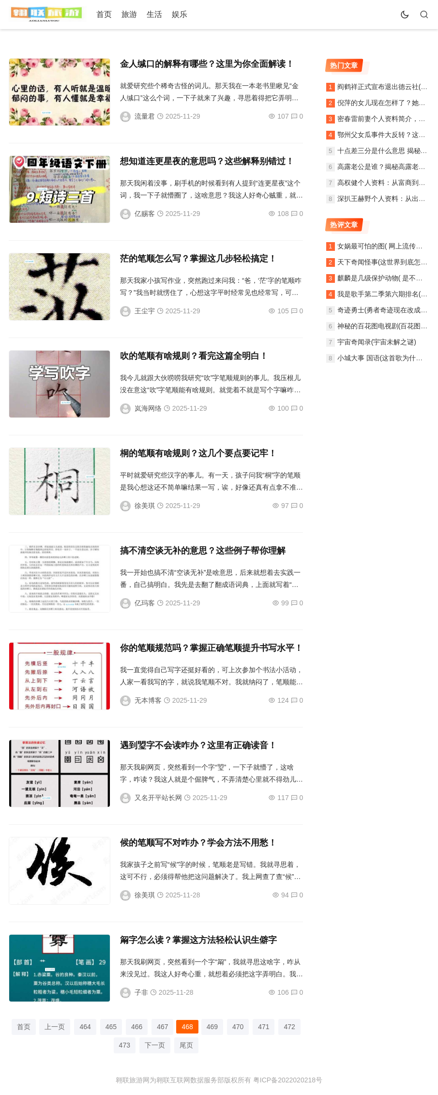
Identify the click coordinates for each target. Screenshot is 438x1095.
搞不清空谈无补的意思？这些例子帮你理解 (203, 550)
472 (289, 1027)
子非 (141, 992)
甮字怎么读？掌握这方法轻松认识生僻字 (198, 940)
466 (136, 1027)
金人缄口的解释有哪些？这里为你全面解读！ (207, 64)
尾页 (186, 1045)
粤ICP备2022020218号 (287, 1080)
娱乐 (179, 14)
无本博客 (148, 700)
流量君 (145, 116)
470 (237, 1027)
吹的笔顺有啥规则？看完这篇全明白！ (194, 356)
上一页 (55, 1027)
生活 (154, 14)
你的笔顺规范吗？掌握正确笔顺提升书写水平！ (211, 648)
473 (124, 1045)
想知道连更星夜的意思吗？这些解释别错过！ (207, 161)
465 (111, 1027)
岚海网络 (148, 408)
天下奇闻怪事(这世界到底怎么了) (387, 262)
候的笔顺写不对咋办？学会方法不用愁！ (198, 843)
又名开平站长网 (158, 798)
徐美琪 (145, 505)
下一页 (155, 1045)
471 (263, 1027)
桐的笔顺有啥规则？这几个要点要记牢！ (198, 453)
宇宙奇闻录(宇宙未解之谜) (376, 342)
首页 (104, 14)
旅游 (129, 14)
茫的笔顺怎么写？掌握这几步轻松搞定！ (198, 258)
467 (162, 1027)
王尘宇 (145, 311)
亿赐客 (145, 213)
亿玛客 (145, 603)
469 (212, 1027)
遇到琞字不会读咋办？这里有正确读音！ (198, 745)
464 (85, 1027)
